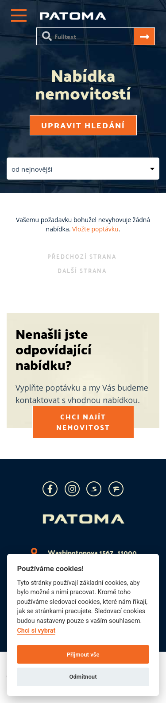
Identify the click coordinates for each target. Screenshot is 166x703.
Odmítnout (83, 676)
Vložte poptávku (95, 229)
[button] (83, 169)
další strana (82, 270)
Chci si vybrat (36, 630)
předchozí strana (81, 256)
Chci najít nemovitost (83, 422)
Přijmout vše (82, 654)
